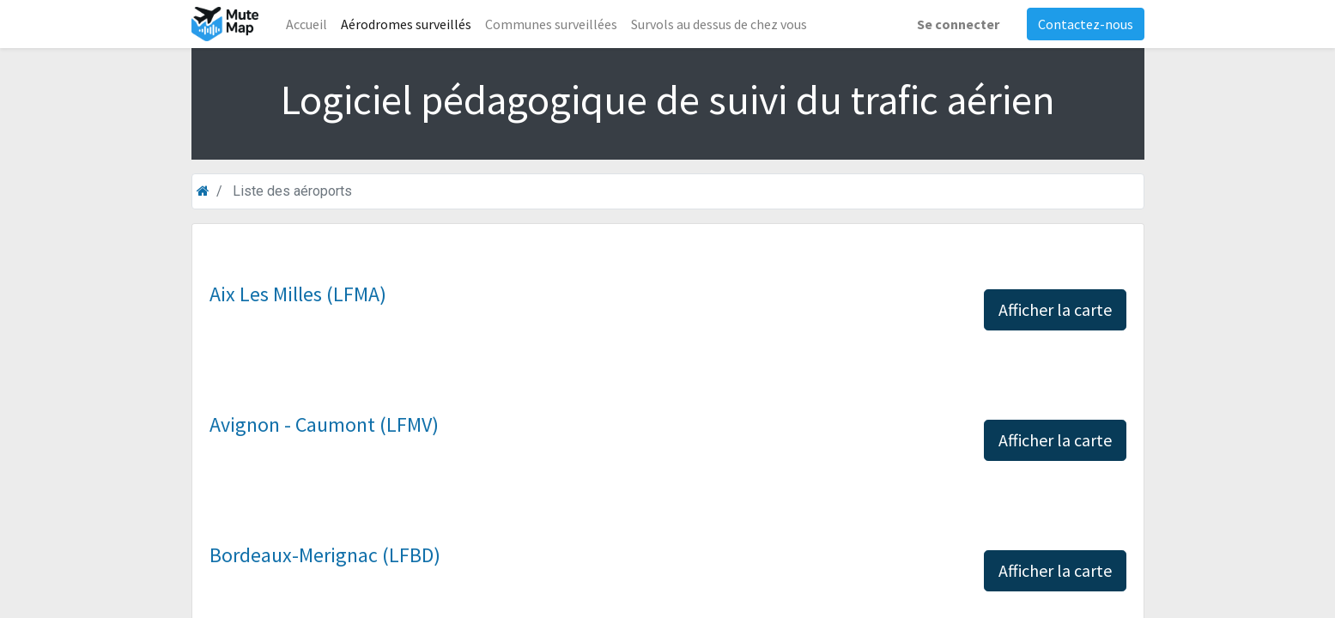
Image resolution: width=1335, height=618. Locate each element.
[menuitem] (306, 24)
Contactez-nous (1085, 24)
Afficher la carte (1055, 309)
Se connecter (958, 24)
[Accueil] (203, 191)
